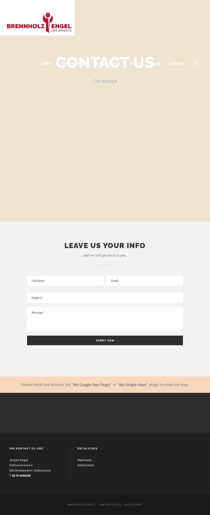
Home (46, 63)
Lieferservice (72, 63)
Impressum (84, 460)
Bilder (135, 63)
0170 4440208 (21, 475)
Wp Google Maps (132, 384)
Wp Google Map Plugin (91, 384)
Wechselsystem (106, 63)
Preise (155, 63)
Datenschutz (85, 465)
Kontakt (177, 63)
